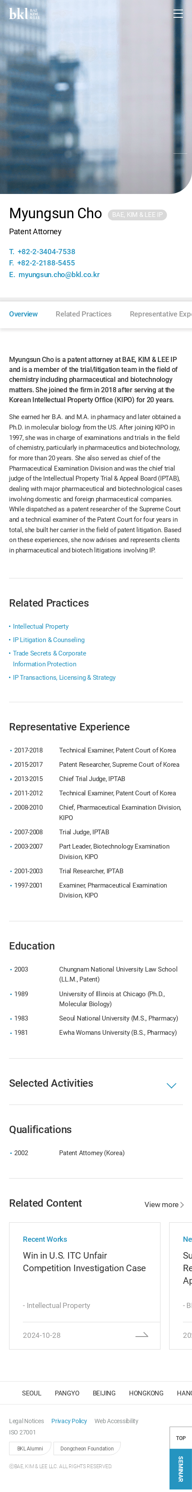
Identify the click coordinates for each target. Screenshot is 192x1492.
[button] (157, 13)
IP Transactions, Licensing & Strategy (64, 677)
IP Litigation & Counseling (48, 640)
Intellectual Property (41, 626)
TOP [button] (181, 1440)
